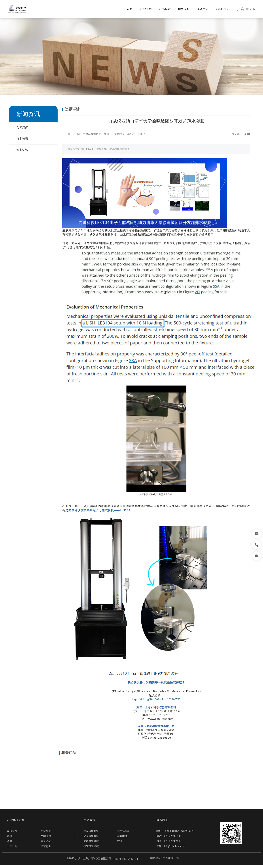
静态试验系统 (91, 830)
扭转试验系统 (91, 846)
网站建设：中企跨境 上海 (164, 858)
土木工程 (12, 846)
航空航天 (46, 830)
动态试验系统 (91, 836)
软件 (119, 841)
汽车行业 (46, 846)
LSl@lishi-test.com (174, 846)
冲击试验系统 (91, 841)
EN (253, 9)
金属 (9, 841)
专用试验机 (123, 830)
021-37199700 (172, 836)
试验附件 (122, 836)
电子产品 (46, 841)
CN (247, 9)
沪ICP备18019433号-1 (125, 858)
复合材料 (12, 830)
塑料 (9, 836)
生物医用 (46, 836)
